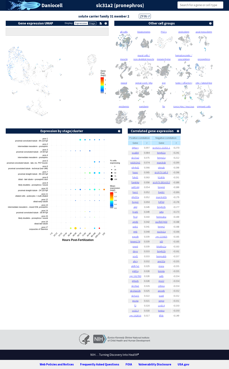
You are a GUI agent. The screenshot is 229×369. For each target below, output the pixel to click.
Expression (81, 23)
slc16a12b (135, 290)
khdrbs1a (161, 246)
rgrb (135, 231)
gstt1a (135, 271)
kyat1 (135, 211)
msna (161, 266)
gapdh (135, 236)
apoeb (161, 290)
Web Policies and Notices (57, 364)
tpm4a (161, 271)
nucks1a (161, 231)
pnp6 (135, 246)
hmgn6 (161, 187)
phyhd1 (135, 167)
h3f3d (161, 202)
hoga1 (135, 202)
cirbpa (161, 286)
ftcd (135, 216)
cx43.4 (161, 305)
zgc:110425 (161, 236)
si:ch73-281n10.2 (161, 182)
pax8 (161, 295)
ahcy (135, 261)
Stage (92, 23)
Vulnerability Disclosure (154, 364)
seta (161, 211)
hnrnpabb (161, 256)
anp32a (161, 261)
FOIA (129, 364)
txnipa (161, 310)
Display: (69, 23)
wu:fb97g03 (161, 221)
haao (135, 172)
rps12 (161, 281)
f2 (135, 305)
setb (161, 276)
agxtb (135, 221)
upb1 (135, 226)
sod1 (135, 256)
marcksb (161, 162)
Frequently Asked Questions (99, 364)
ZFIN (145, 16)
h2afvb (161, 177)
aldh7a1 (135, 266)
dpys (135, 251)
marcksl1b (161, 197)
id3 (161, 241)
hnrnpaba (161, 216)
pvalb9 (135, 152)
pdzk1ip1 (135, 162)
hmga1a (161, 157)
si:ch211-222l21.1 (161, 147)
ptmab (161, 167)
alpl (135, 207)
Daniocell (52, 5)
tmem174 (135, 241)
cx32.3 (135, 310)
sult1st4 (135, 187)
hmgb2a (161, 152)
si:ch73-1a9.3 (161, 172)
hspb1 (161, 192)
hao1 (135, 192)
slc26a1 (135, 286)
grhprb (135, 281)
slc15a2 (135, 157)
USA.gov (183, 364)
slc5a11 (135, 295)
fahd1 (135, 177)
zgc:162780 (135, 276)
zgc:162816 (135, 315)
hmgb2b (161, 207)
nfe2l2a (135, 197)
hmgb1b (161, 251)
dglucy (135, 147)
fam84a (135, 182)
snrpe (161, 300)
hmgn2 (161, 226)
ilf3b (161, 315)
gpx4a (135, 300)
